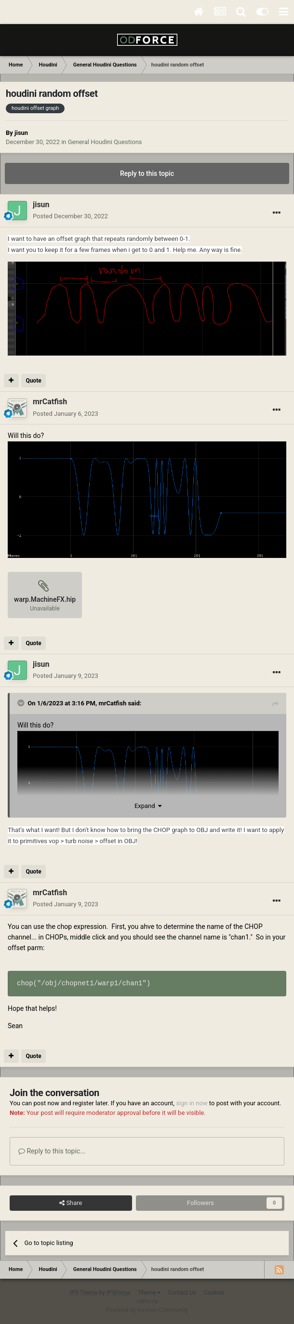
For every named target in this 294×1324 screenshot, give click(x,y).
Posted (70, 216)
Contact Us (182, 1292)
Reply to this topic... (51, 1151)
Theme (149, 1292)
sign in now (192, 1103)
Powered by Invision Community (147, 1310)
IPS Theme (84, 1292)
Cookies (213, 1292)
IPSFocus (119, 1292)
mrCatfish (112, 703)
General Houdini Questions (105, 142)
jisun (21, 132)
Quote (33, 380)
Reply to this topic (147, 173)
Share (70, 1203)
